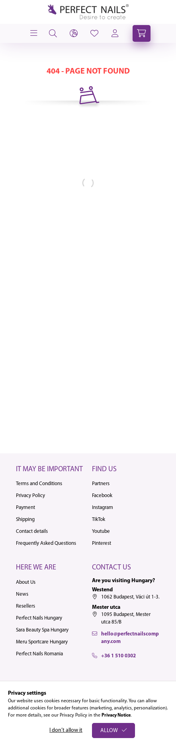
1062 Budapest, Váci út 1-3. (130, 597)
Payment (25, 507)
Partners (101, 483)
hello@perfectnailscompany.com (130, 638)
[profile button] (94, 33)
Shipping (25, 519)
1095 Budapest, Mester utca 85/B (126, 618)
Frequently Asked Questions (46, 543)
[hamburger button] (33, 33)
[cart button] (142, 33)
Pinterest (101, 543)
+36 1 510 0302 (118, 656)
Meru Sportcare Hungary (42, 642)
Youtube (101, 531)
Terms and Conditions (39, 483)
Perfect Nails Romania (39, 654)
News (22, 594)
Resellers (25, 606)
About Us (25, 582)
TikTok (98, 519)
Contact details (32, 531)
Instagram (102, 507)
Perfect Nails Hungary (39, 618)
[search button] (53, 33)
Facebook (102, 495)
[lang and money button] (73, 33)
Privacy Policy (30, 495)
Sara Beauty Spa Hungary (42, 630)
